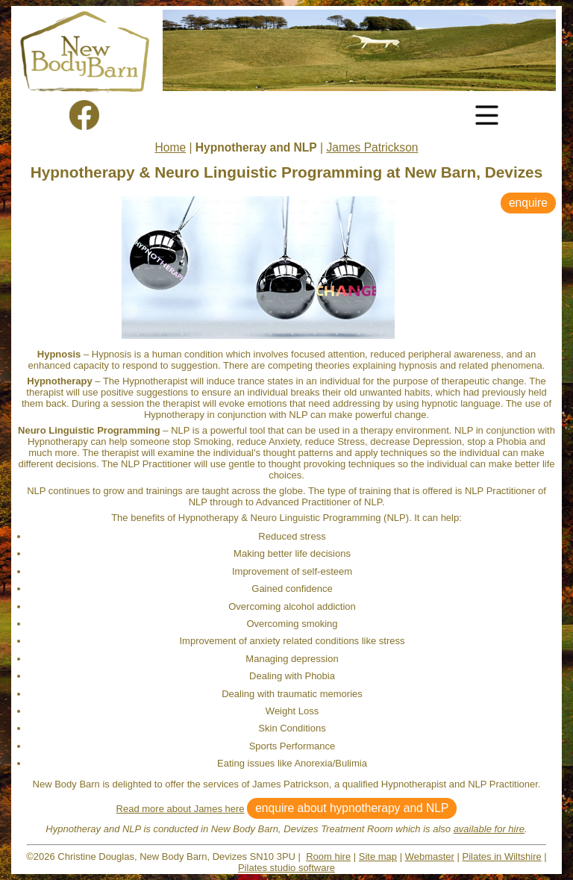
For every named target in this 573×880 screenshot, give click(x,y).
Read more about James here (180, 808)
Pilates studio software (286, 867)
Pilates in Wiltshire (502, 856)
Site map (378, 856)
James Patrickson (372, 147)
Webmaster (429, 856)
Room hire (328, 856)
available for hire (489, 828)
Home (171, 147)
